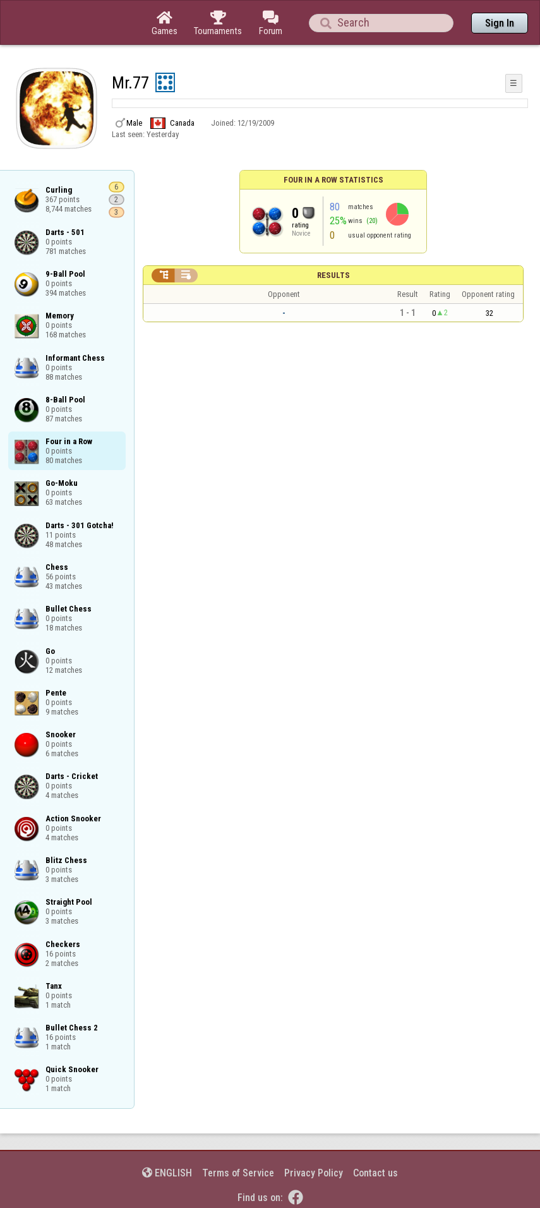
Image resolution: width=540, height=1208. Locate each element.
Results (333, 275)
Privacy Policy (313, 1173)
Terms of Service (238, 1173)
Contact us (375, 1173)
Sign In (499, 23)
